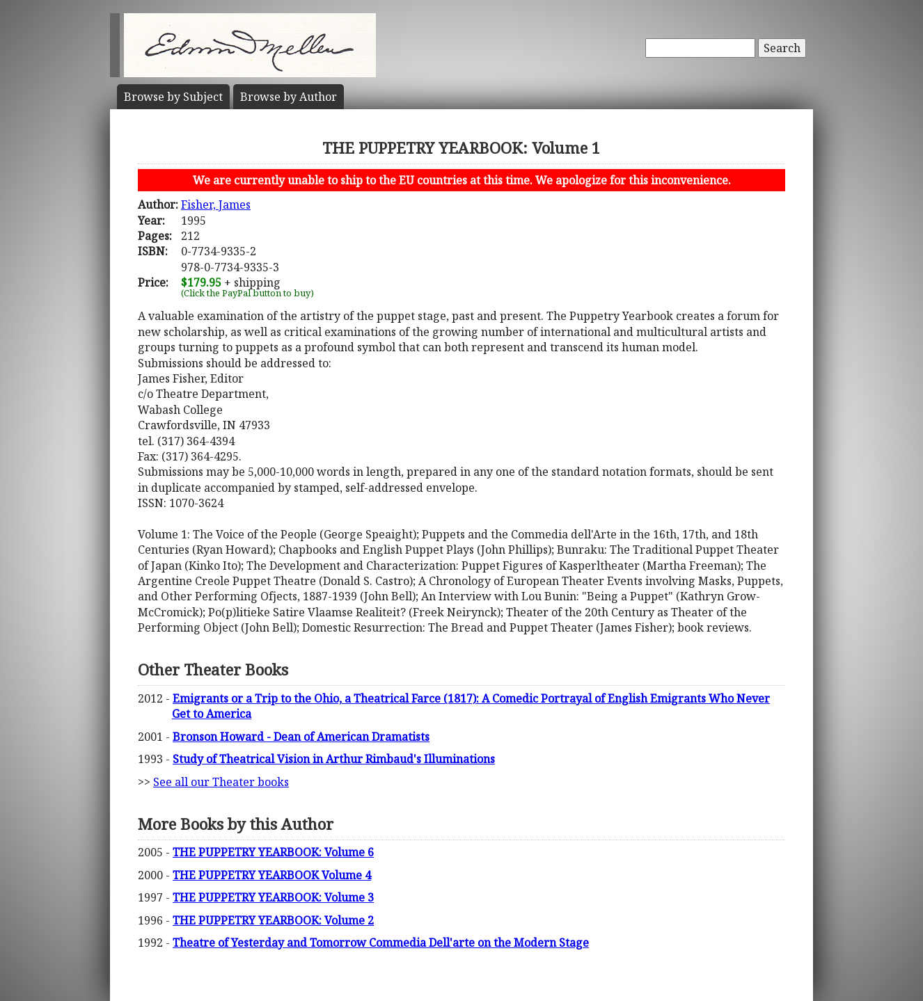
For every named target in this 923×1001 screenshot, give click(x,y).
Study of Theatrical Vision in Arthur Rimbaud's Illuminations (334, 759)
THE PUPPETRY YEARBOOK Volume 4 (272, 875)
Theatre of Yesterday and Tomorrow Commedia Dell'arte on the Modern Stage (381, 942)
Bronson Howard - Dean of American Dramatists (301, 736)
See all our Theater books (221, 782)
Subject (173, 96)
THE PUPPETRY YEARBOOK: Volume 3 (273, 897)
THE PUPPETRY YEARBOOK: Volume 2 (273, 920)
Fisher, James (216, 204)
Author (288, 96)
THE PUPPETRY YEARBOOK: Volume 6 (273, 852)
